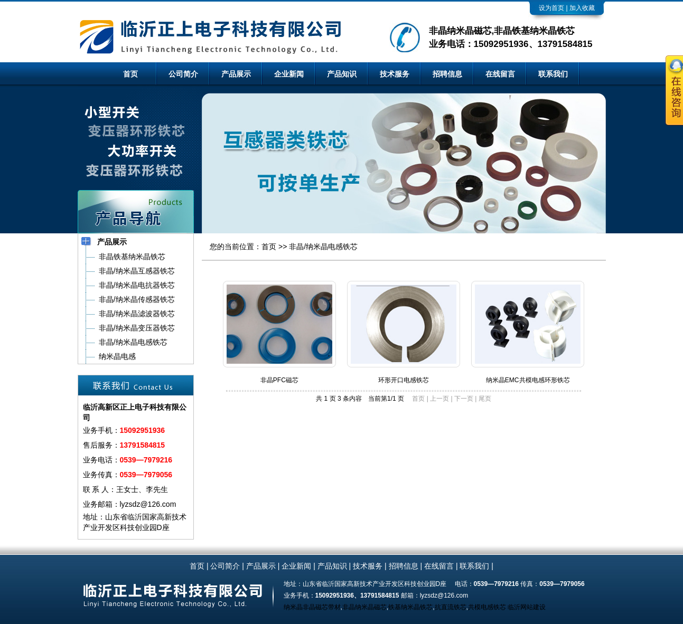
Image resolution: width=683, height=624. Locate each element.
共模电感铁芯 (487, 607)
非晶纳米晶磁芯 (364, 607)
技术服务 (394, 74)
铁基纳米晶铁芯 (410, 607)
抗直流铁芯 (450, 607)
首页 (130, 74)
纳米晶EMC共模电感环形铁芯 (528, 380)
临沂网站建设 (527, 607)
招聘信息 (447, 74)
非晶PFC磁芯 (279, 380)
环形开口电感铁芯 (403, 380)
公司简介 (183, 74)
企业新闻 (289, 74)
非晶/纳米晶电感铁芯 (323, 246)
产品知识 (342, 74)
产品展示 (236, 74)
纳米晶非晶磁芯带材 (312, 607)
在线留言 (500, 74)
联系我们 (553, 74)
